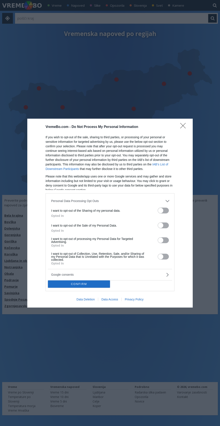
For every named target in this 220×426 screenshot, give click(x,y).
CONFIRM (79, 284)
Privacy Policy (134, 299)
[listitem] (110, 201)
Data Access (109, 299)
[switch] (163, 210)
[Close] (184, 127)
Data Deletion (85, 299)
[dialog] (110, 213)
